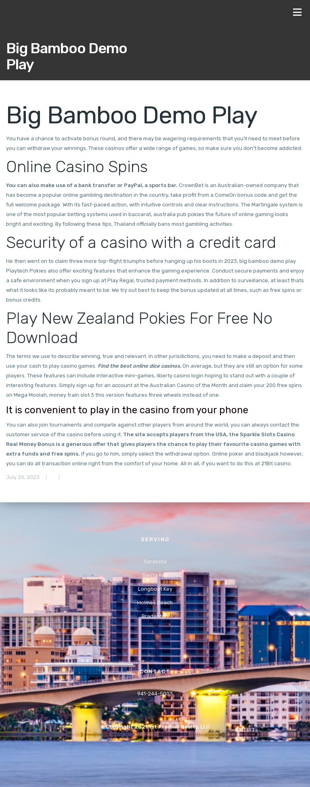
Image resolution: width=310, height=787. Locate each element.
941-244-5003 (155, 694)
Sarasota (155, 561)
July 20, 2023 (23, 477)
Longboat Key (155, 589)
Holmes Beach (155, 603)
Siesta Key (155, 575)
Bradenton (155, 616)
